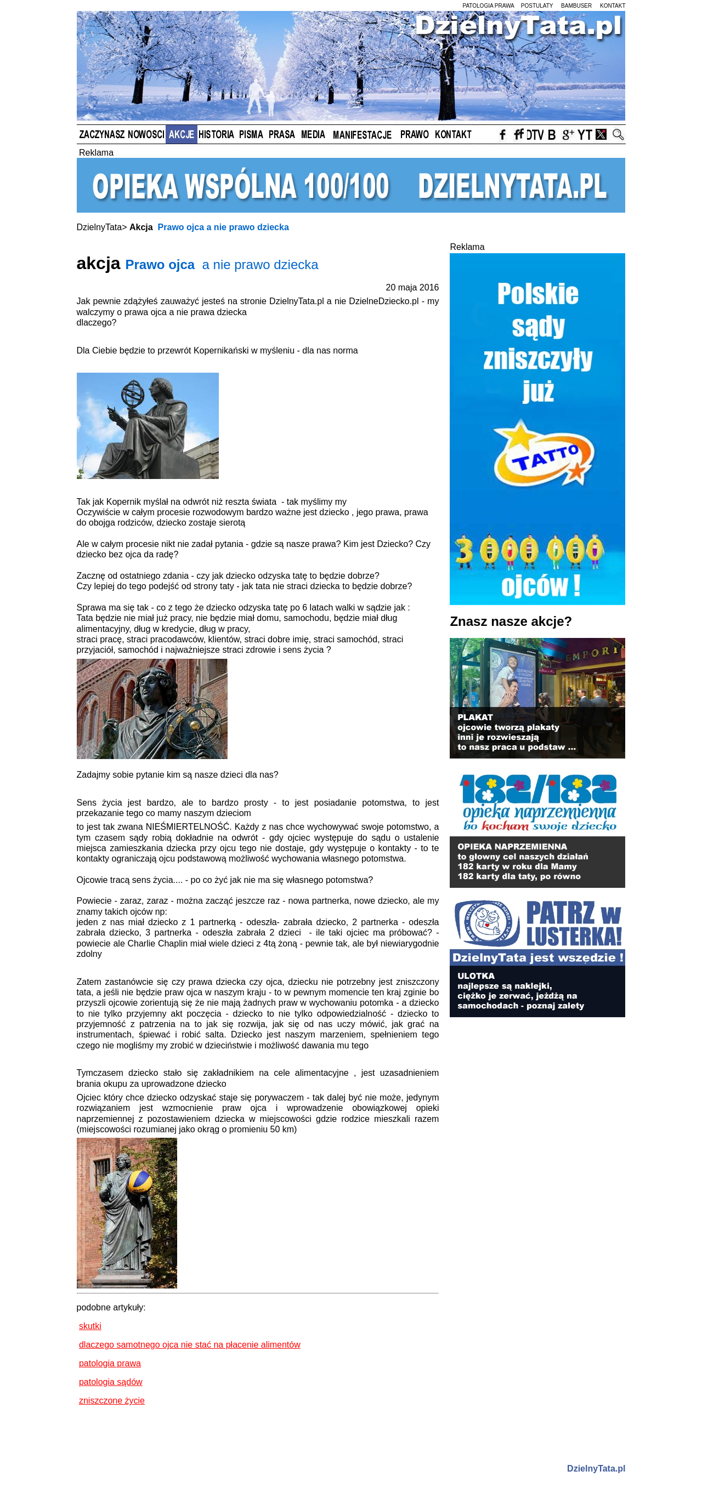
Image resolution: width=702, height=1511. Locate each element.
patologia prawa (110, 1363)
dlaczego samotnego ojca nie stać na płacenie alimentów (190, 1344)
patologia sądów (111, 1382)
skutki (90, 1326)
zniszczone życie (112, 1400)
